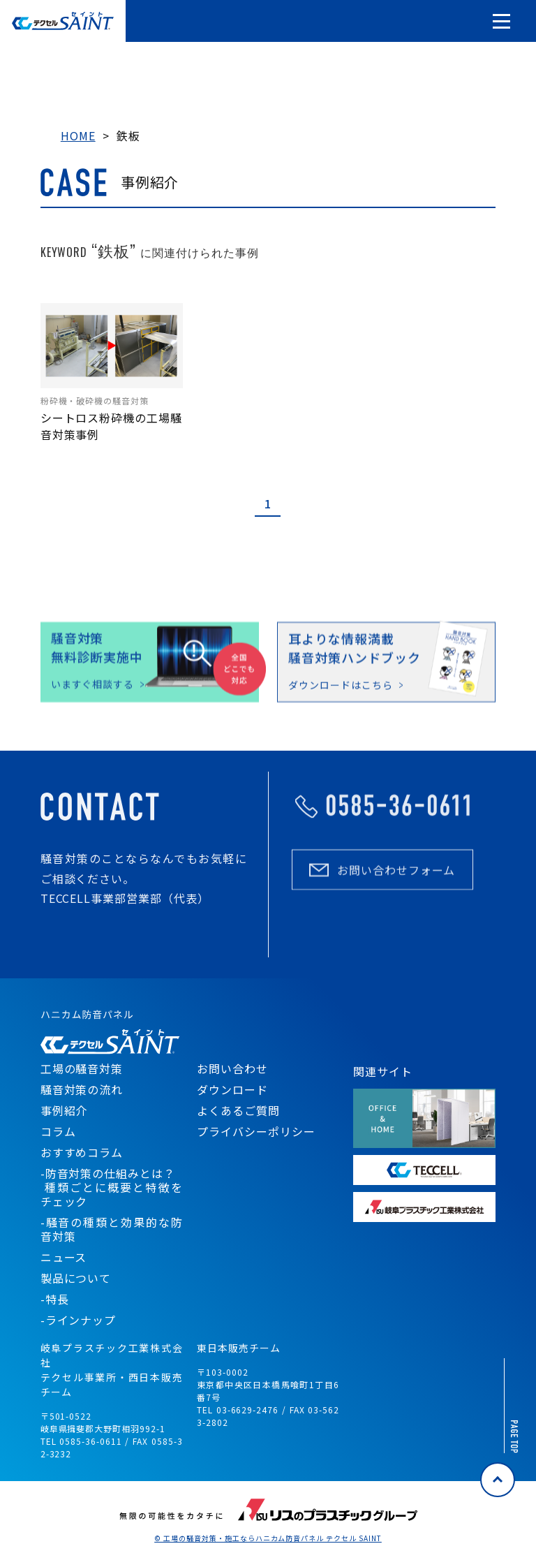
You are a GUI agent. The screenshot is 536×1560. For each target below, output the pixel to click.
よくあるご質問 (238, 1110)
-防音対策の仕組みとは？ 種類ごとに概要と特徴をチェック (111, 1187)
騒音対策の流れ (82, 1089)
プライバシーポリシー (256, 1131)
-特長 (54, 1298)
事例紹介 (64, 1110)
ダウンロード (232, 1089)
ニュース (63, 1257)
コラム (58, 1131)
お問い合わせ (232, 1068)
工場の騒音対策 (82, 1068)
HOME (78, 135)
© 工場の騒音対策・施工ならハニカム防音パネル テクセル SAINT (268, 1538)
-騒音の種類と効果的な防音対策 (111, 1229)
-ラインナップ (78, 1319)
